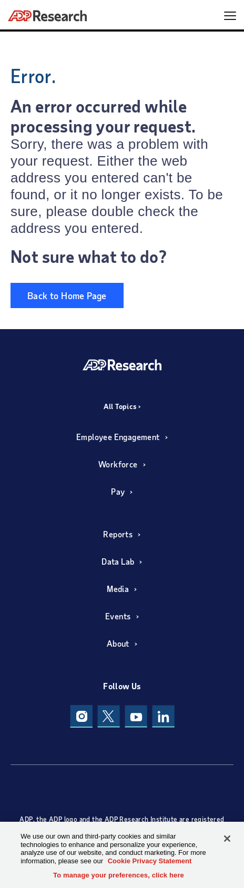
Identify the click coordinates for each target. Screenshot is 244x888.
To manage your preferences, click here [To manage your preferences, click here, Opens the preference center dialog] (118, 875)
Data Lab (117, 561)
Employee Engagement (118, 437)
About (118, 643)
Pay (118, 491)
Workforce (118, 464)
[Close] (227, 838)
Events (117, 616)
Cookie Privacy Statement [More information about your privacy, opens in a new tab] (150, 861)
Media (118, 589)
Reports (118, 534)
